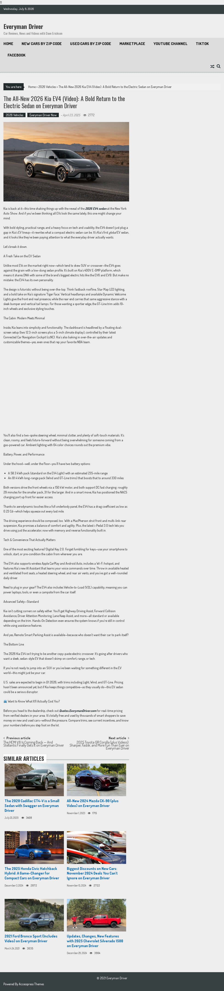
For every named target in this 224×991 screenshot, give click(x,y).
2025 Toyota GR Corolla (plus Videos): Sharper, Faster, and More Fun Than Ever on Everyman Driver (99, 744)
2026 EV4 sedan (95, 208)
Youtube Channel (170, 43)
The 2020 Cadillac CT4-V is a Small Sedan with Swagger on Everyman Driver (32, 805)
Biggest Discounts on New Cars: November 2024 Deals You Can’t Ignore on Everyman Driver (92, 873)
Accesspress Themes (31, 984)
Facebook (17, 55)
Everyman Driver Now (43, 115)
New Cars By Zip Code (42, 43)
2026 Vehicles (47, 87)
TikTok (202, 43)
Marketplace (132, 43)
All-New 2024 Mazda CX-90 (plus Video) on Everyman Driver (93, 803)
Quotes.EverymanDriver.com (77, 711)
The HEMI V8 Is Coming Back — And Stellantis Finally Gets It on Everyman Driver (33, 744)
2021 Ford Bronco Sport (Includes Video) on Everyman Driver (31, 938)
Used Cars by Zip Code (90, 43)
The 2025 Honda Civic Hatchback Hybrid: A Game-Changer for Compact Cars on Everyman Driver (32, 873)
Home (8, 43)
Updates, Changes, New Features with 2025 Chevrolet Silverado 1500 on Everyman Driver (95, 941)
